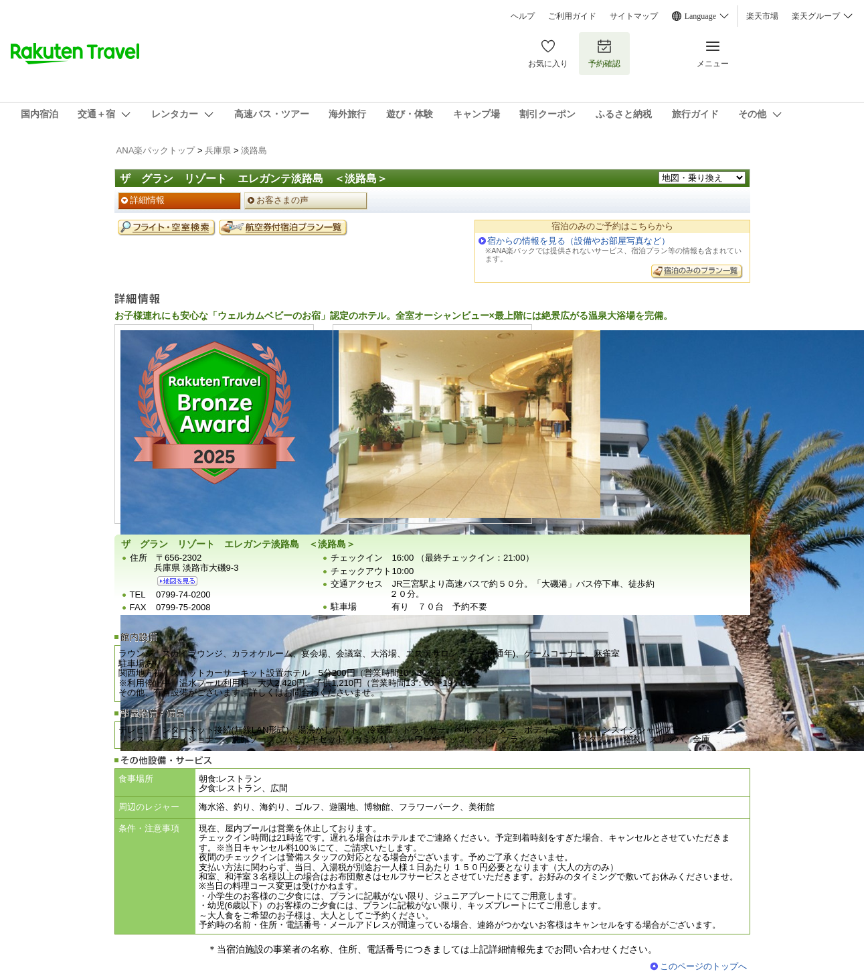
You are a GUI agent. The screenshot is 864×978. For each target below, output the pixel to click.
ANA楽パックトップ (155, 150)
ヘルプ (523, 16)
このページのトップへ (703, 966)
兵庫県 (218, 150)
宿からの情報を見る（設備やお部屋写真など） (578, 241)
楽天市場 (762, 16)
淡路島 (254, 150)
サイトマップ (634, 16)
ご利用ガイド (572, 16)
